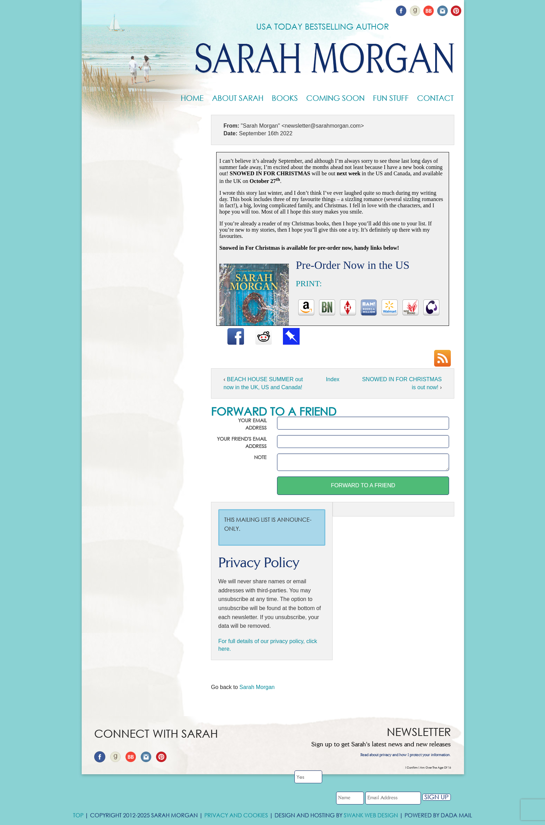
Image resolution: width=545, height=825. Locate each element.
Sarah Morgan (257, 687)
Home (192, 98)
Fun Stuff (391, 98)
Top (78, 815)
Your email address (252, 424)
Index (332, 379)
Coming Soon (335, 98)
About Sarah (237, 98)
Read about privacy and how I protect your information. (405, 755)
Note (260, 457)
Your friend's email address (242, 442)
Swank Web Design (371, 815)
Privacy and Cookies (236, 815)
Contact (435, 98)
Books (285, 98)
